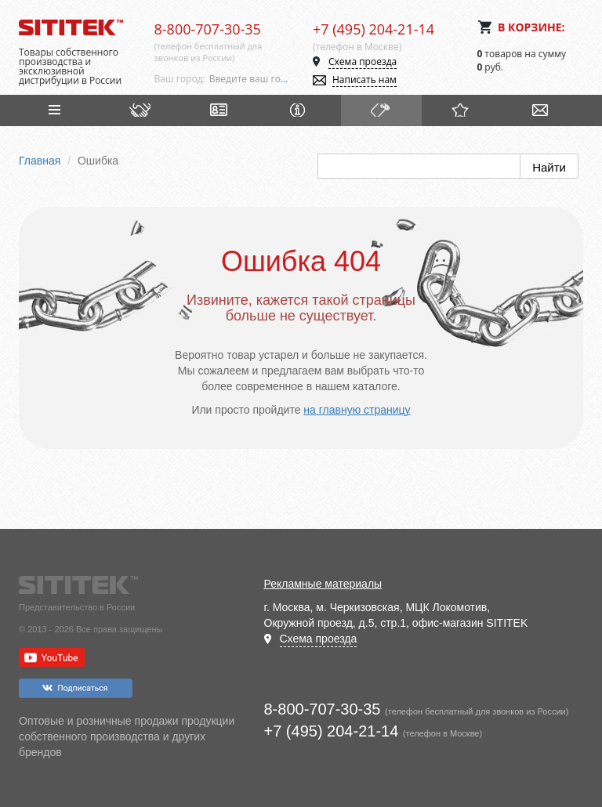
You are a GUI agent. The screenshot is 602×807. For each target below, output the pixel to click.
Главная (39, 160)
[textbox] (249, 79)
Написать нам (364, 79)
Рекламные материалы (323, 583)
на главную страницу (356, 410)
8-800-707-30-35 (207, 29)
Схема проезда (362, 61)
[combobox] (249, 79)
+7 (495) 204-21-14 (373, 29)
